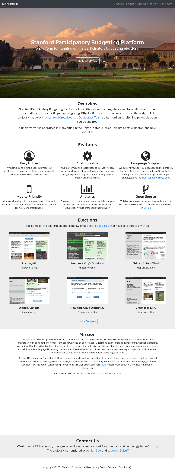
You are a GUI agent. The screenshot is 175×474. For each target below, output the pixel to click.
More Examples (87, 321)
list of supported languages (156, 177)
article (102, 364)
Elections (143, 3)
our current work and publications (97, 373)
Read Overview (87, 60)
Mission (154, 3)
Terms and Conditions (118, 467)
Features (131, 3)
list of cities (101, 225)
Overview (119, 3)
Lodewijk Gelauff (118, 450)
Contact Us (166, 3)
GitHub (147, 208)
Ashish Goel (93, 450)
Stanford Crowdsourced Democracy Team (74, 117)
